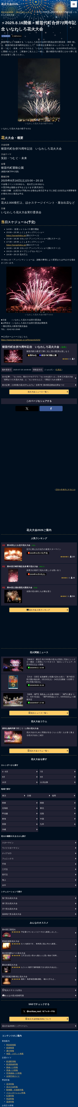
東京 (4, 796)
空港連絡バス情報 (14, 1073)
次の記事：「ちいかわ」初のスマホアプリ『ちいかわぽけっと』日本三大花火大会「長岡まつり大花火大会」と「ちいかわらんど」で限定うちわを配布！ (37, 378)
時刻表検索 (11, 1045)
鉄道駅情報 (11, 1061)
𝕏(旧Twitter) (16, 36)
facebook (6, 36)
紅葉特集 (10, 1096)
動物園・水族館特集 (15, 1090)
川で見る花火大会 (9, 909)
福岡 (54, 796)
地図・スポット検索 (15, 1054)
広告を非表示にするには (65, 490)
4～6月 (5, 772)
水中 (4, 885)
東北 (42, 808)
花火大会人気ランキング (38, 610)
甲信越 (5, 813)
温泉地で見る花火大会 (11, 914)
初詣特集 (10, 1099)
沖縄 (4, 829)
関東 (4, 803)
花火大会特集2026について (38, 1019)
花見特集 (10, 1084)
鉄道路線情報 (12, 1064)
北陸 (42, 813)
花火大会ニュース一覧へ (38, 392)
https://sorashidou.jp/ (16, 235)
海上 (4, 880)
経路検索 (10, 1048)
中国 (42, 819)
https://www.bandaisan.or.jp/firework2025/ (20, 340)
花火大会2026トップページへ (15, 1026)
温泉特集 (10, 1102)
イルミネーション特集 (15, 1093)
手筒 (4, 864)
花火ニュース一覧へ (38, 713)
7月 (41, 772)
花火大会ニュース (23, 12)
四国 (4, 824)
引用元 (59, 370)
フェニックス (8, 859)
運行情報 (10, 1051)
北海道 (5, 808)
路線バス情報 (12, 1067)
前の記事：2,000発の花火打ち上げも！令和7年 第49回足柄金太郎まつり (33, 385)
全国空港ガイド (13, 1076)
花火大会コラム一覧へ (38, 750)
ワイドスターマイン (10, 848)
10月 (4, 782)
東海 (4, 819)
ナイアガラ (7, 853)
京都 (29, 796)
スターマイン (8, 843)
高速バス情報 (12, 1070)
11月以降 (44, 782)
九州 (42, 824)
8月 (3, 777)
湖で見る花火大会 (9, 903)
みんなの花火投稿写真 (13, 995)
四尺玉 (5, 874)
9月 (41, 777)
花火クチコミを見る (12, 990)
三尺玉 (5, 869)
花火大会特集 (12, 1087)
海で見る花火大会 (9, 898)
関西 (42, 803)
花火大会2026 (9, 4)
